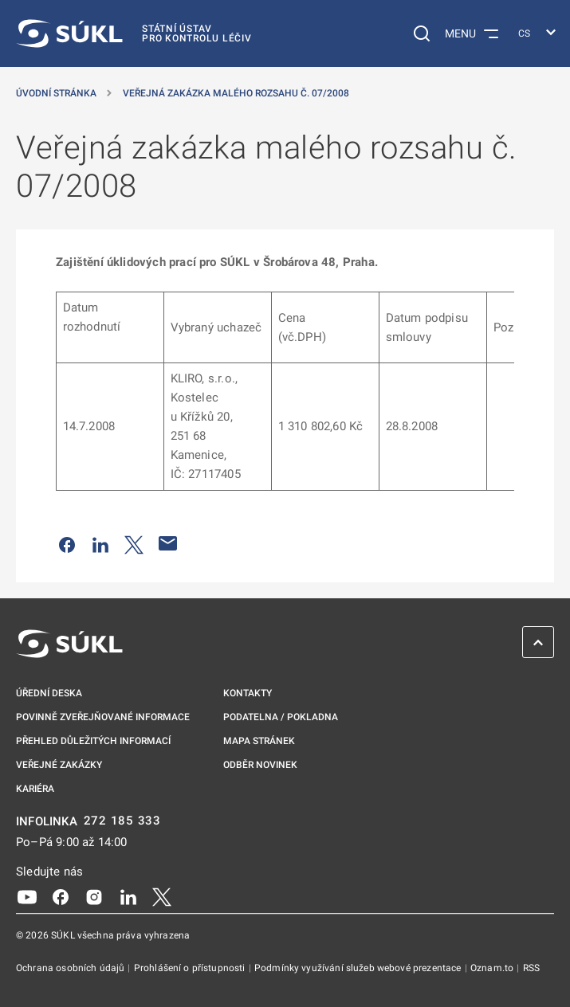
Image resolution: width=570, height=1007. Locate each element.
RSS (531, 968)
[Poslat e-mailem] (168, 543)
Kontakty (247, 693)
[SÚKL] (134, 33)
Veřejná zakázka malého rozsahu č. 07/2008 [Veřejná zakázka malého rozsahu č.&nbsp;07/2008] (236, 93)
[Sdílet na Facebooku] (67, 543)
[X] (162, 895)
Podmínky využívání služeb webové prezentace (359, 968)
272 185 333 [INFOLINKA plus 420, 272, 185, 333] (122, 821)
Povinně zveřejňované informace (103, 717)
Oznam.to (493, 968)
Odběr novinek (260, 764)
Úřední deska (49, 693)
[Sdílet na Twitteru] (134, 543)
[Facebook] (60, 895)
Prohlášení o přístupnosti (191, 968)
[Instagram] (94, 895)
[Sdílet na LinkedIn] (100, 543)
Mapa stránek (259, 740)
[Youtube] (27, 895)
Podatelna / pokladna (280, 717)
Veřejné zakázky (59, 764)
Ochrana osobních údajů (71, 968)
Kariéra (35, 788)
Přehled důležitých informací (93, 740)
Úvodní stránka (56, 93)
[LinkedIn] (128, 895)
